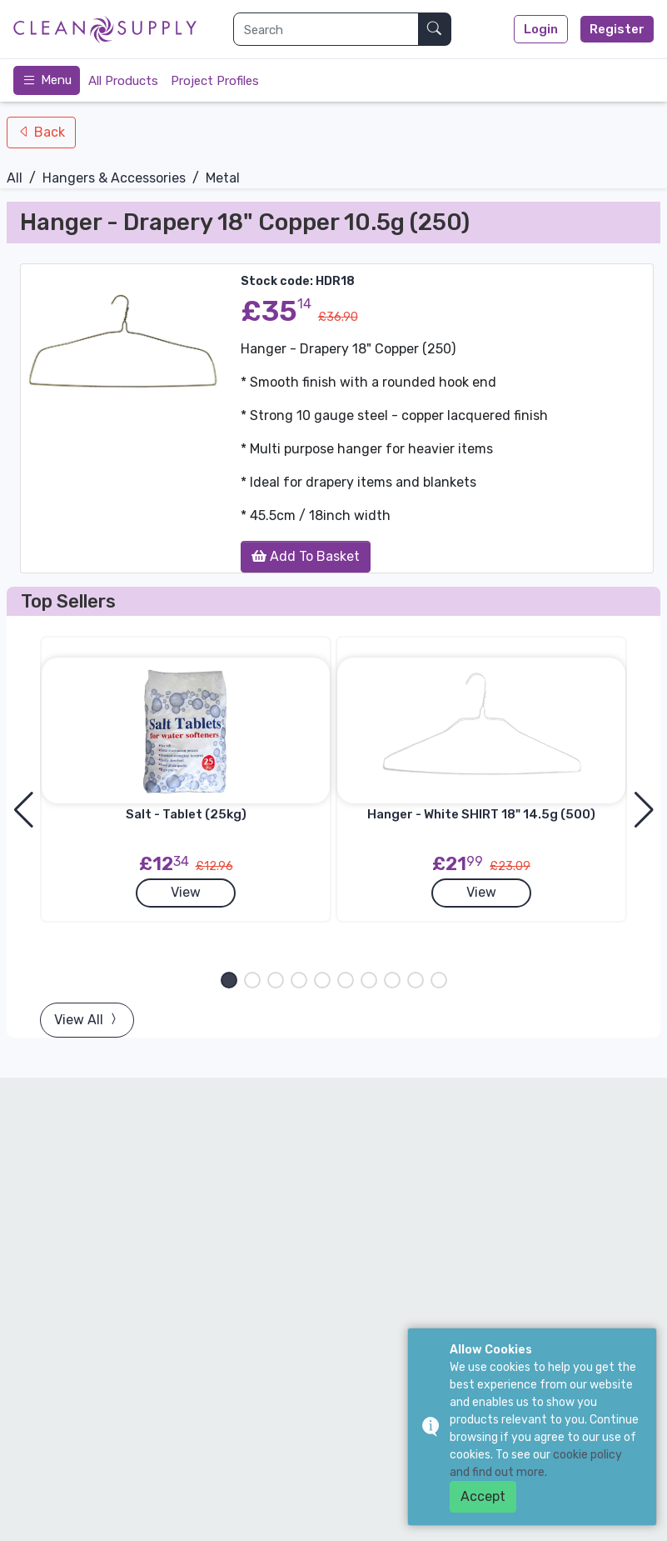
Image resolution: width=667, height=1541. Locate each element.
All (14, 178)
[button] (229, 980)
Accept (482, 1496)
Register (617, 29)
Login (541, 29)
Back (48, 132)
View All (87, 1020)
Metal (223, 178)
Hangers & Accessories (114, 178)
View (186, 892)
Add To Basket (305, 556)
